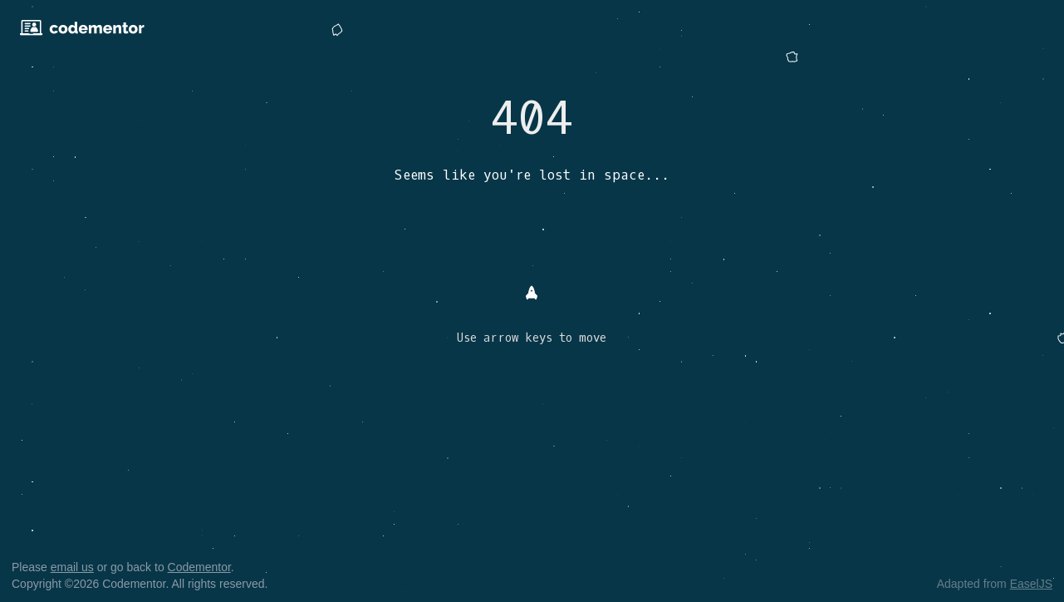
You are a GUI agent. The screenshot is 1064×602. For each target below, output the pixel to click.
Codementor (199, 567)
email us (72, 567)
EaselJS (1031, 583)
